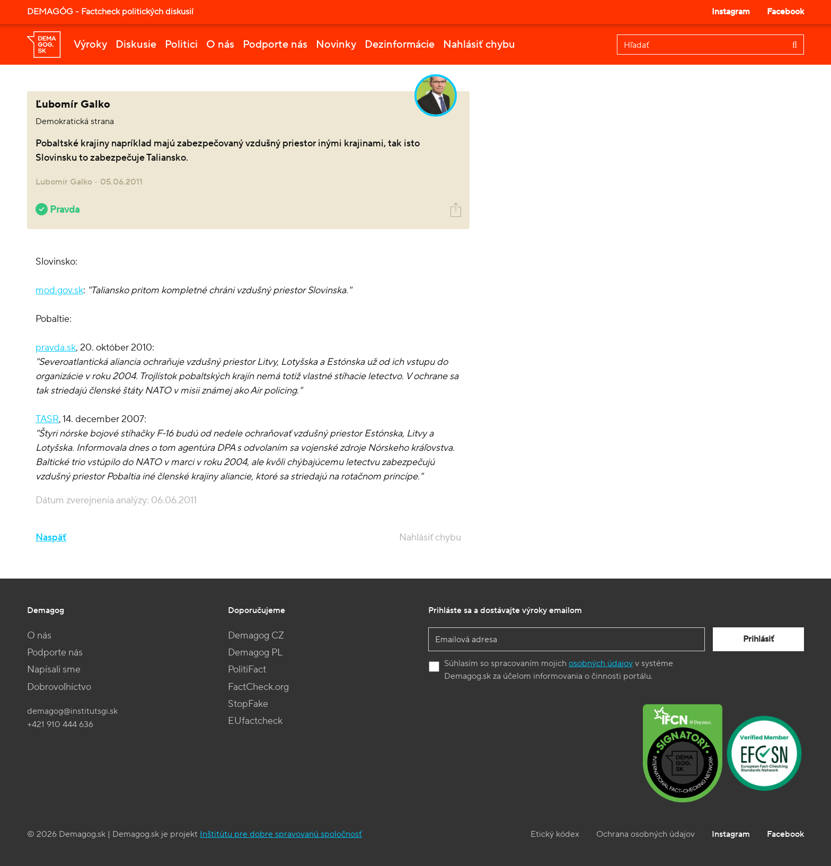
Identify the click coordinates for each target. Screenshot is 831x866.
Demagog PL (255, 652)
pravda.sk (56, 348)
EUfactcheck (255, 721)
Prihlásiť (758, 639)
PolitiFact (247, 669)
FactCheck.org (258, 687)
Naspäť (51, 537)
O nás (220, 44)
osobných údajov (601, 663)
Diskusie (136, 44)
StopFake (248, 704)
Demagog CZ (256, 635)
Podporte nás (275, 44)
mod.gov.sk (59, 290)
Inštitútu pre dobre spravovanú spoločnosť (281, 834)
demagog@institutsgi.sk (72, 711)
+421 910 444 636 (60, 724)
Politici (181, 44)
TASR (47, 419)
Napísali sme (54, 669)
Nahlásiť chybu (479, 44)
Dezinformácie (400, 44)
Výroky (90, 44)
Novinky (336, 44)
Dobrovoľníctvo (59, 687)
